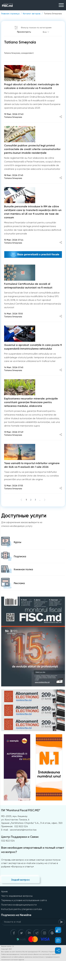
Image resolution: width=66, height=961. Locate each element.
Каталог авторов (31, 14)
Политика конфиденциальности (19, 904)
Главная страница (10, 14)
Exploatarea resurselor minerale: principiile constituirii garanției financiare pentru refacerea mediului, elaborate (31, 402)
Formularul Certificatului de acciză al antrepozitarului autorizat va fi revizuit (28, 285)
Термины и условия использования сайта (24, 900)
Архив (4, 891)
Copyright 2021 (6, 949)
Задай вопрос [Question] (20, 879)
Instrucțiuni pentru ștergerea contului (21, 909)
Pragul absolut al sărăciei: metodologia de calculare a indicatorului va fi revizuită (31, 86)
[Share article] (60, 117)
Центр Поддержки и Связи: (20, 837)
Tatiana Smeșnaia (53, 14)
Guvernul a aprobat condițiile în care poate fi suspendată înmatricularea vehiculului (33, 346)
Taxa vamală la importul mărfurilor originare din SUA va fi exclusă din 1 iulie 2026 (32, 465)
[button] (56, 929)
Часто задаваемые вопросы (17, 895)
